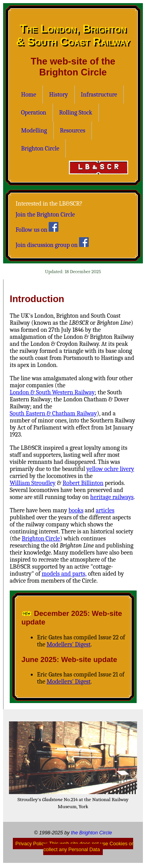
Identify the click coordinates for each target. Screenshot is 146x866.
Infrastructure (99, 94)
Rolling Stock (75, 112)
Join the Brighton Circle (45, 214)
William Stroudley (33, 483)
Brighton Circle (40, 148)
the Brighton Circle (91, 833)
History (58, 94)
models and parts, (64, 573)
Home (28, 94)
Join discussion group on (52, 243)
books (76, 510)
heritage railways (112, 497)
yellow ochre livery (110, 468)
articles (105, 510)
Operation (33, 112)
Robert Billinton (83, 483)
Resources (72, 130)
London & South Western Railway (52, 392)
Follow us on (37, 227)
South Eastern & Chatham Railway (53, 413)
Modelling (34, 130)
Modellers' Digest (69, 644)
